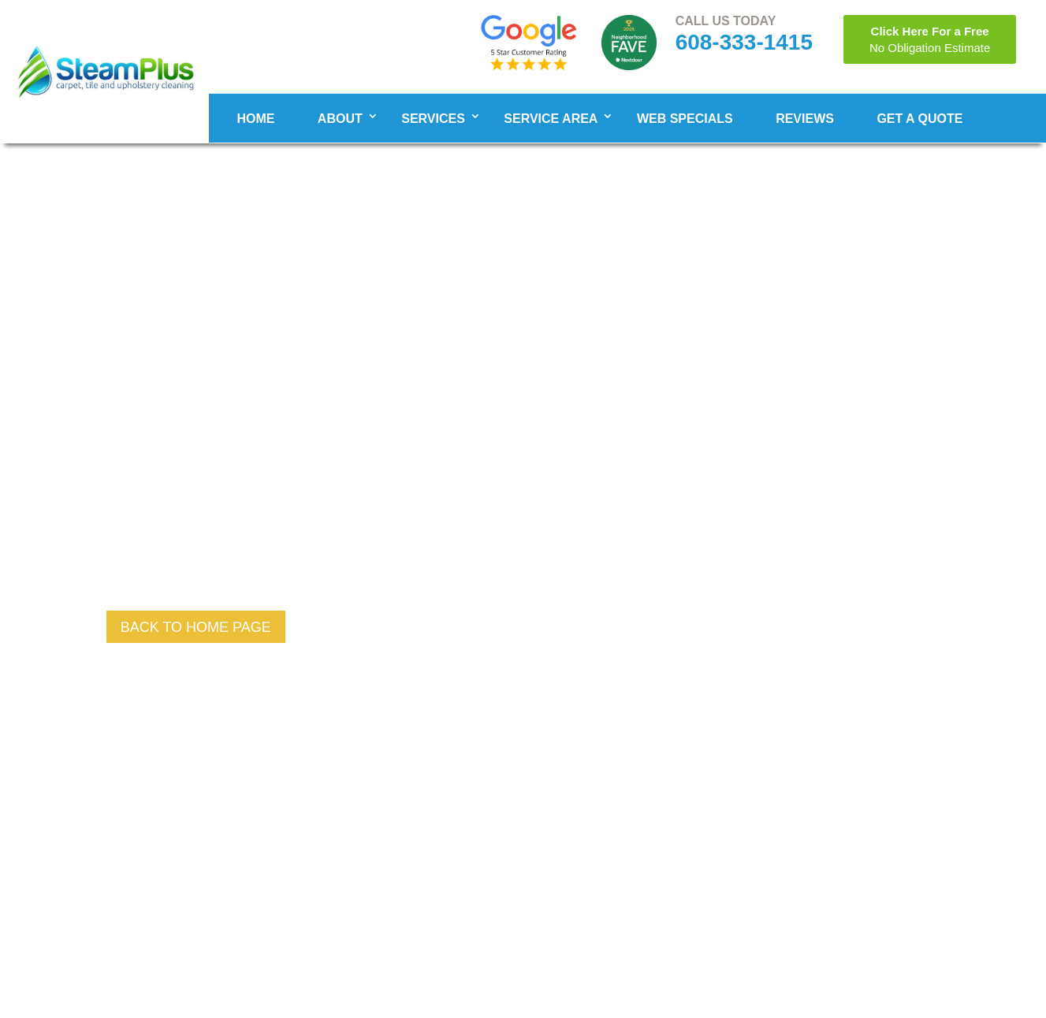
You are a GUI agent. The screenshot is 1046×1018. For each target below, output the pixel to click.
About (340, 118)
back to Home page (196, 627)
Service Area (550, 118)
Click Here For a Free (929, 39)
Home (255, 118)
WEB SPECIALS (685, 118)
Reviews (805, 118)
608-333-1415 (744, 42)
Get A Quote (919, 118)
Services (433, 118)
